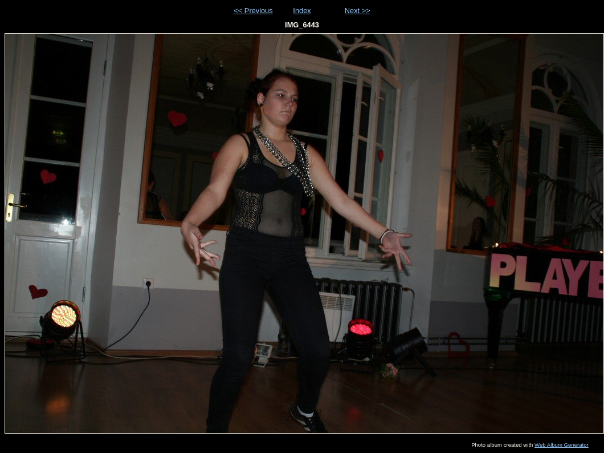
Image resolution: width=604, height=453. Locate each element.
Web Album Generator (561, 445)
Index (302, 10)
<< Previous (253, 10)
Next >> (357, 10)
